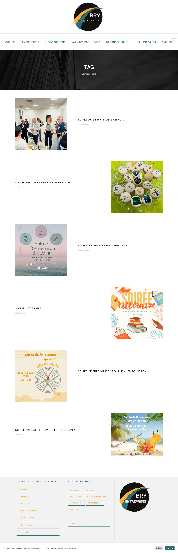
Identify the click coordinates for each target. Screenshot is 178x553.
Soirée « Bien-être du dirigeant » (103, 245)
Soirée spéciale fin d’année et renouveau (46, 430)
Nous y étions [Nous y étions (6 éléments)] (75, 496)
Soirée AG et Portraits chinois (101, 119)
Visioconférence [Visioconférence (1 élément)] (94, 503)
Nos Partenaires (145, 42)
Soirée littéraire (28, 308)
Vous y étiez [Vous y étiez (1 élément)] (75, 509)
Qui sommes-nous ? (86, 42)
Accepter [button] (169, 548)
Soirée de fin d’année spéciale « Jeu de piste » (112, 371)
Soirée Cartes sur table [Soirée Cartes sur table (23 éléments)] (96, 496)
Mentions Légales (79, 523)
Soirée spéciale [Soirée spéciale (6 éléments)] (76, 503)
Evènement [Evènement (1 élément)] (90, 490)
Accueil (10, 42)
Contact (167, 42)
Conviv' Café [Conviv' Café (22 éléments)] (75, 490)
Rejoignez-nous (117, 42)
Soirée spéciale (83, 124)
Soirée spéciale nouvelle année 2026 (43, 182)
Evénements (30, 42)
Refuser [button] (159, 548)
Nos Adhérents (55, 42)
